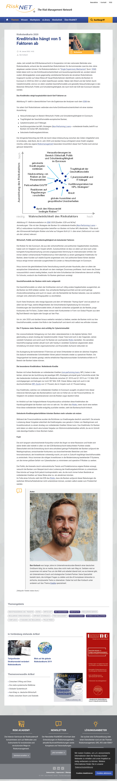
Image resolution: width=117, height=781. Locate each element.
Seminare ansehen (20, 755)
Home (7, 20)
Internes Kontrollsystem (96, 616)
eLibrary (46, 20)
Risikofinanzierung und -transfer (21, 612)
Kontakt (103, 2)
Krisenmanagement (77, 616)
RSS (110, 2)
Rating (38, 612)
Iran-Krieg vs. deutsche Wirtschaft (22, 692)
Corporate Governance (41, 616)
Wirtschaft (48, 612)
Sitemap (68, 772)
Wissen (24, 20)
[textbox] (100, 20)
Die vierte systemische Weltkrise (21, 685)
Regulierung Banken (89, 612)
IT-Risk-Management (60, 616)
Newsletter (94, 2)
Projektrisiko (48, 620)
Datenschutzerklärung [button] (84, 767)
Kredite (53, 583)
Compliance (13, 620)
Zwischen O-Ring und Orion (19, 681)
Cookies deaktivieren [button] (84, 773)
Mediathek (57, 20)
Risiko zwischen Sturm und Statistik (23, 696)
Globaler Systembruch (17, 689)
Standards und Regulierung (30, 620)
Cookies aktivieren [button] (104, 773)
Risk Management (61, 612)
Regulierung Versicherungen (19, 616)
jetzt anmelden (57, 753)
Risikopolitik (74, 612)
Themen (15, 20)
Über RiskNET (70, 20)
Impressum (60, 772)
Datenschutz (50, 772)
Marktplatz (35, 20)
